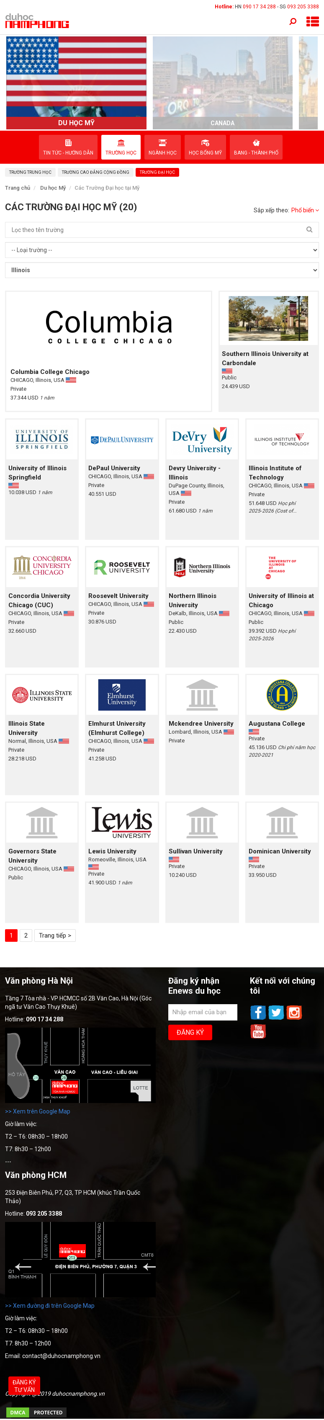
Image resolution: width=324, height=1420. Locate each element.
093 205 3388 (303, 7)
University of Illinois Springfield (37, 472)
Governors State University (32, 856)
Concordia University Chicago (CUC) (39, 600)
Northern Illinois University (192, 600)
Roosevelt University (118, 596)
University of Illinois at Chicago (281, 600)
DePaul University (114, 468)
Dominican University (280, 851)
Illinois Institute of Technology (275, 472)
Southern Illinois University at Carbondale (265, 358)
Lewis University (112, 851)
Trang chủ (17, 188)
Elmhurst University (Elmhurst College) (117, 728)
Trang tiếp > (55, 935)
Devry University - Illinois (195, 472)
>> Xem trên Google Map (37, 1111)
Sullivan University (196, 851)
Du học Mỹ (53, 188)
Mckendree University (201, 723)
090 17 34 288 (259, 7)
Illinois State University (26, 728)
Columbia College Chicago (50, 372)
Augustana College (277, 723)
